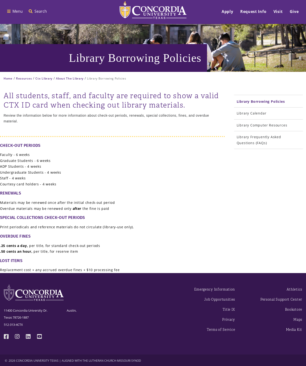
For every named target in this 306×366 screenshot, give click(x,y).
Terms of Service (221, 330)
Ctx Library (43, 78)
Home (8, 78)
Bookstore (293, 310)
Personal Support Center (281, 299)
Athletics (294, 289)
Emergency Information (214, 289)
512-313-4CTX (13, 324)
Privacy (228, 320)
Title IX (229, 310)
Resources (24, 78)
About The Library (69, 78)
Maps (297, 320)
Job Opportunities (219, 299)
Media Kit (294, 330)
